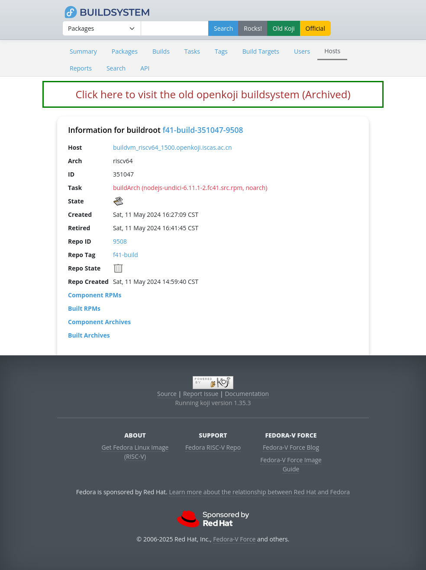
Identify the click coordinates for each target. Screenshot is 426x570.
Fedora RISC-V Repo (213, 447)
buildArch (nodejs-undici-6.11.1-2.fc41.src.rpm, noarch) (190, 187)
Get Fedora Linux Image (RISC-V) (135, 452)
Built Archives (89, 335)
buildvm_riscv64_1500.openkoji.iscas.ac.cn (172, 147)
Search (116, 68)
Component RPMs (94, 294)
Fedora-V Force (234, 539)
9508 (120, 241)
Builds (161, 51)
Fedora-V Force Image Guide (291, 464)
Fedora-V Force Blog (291, 447)
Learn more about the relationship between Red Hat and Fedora (259, 492)
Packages (125, 51)
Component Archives (99, 321)
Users (302, 51)
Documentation (247, 394)
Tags (221, 51)
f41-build (125, 254)
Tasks (192, 51)
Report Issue (201, 394)
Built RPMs (84, 308)
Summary (83, 51)
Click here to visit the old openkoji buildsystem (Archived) (212, 94)
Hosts (332, 51)
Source (167, 394)
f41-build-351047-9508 (202, 130)
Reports (81, 68)
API (144, 68)
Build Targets (260, 51)
